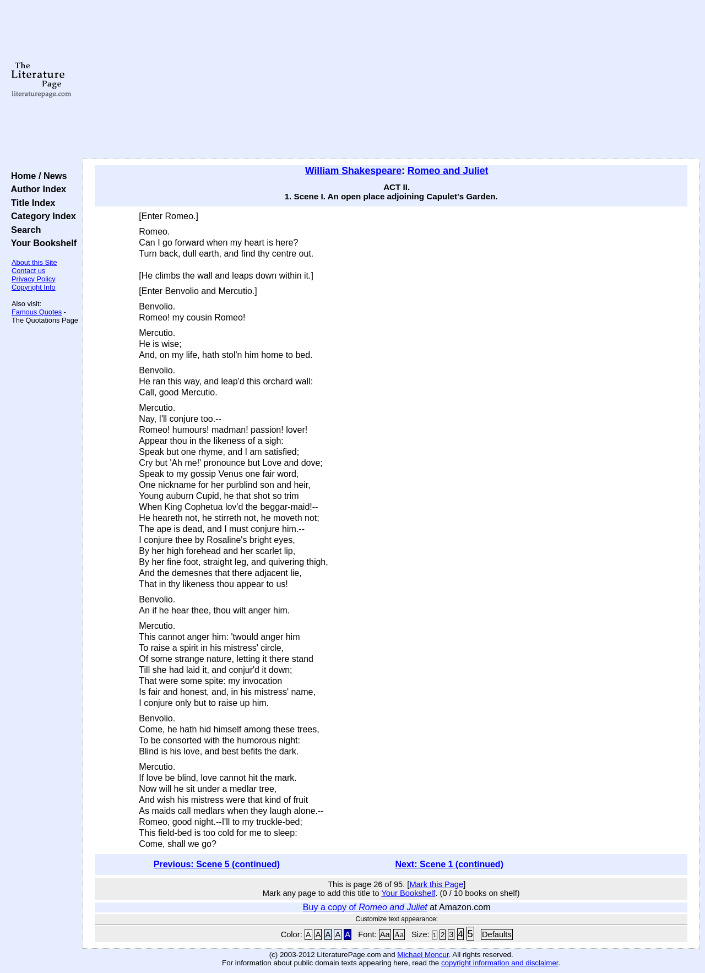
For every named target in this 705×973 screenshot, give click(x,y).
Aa (385, 934)
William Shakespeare (353, 170)
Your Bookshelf (41, 243)
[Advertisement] (391, 80)
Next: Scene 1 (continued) (449, 864)
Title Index (30, 203)
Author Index (36, 189)
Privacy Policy (34, 279)
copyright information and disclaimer (499, 963)
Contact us (28, 271)
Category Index (41, 216)
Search (23, 230)
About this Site (34, 262)
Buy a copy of (365, 907)
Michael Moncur (422, 954)
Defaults (497, 934)
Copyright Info (34, 287)
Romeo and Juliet (448, 170)
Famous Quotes (37, 312)
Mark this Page (436, 884)
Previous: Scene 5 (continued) (217, 864)
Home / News (36, 176)
